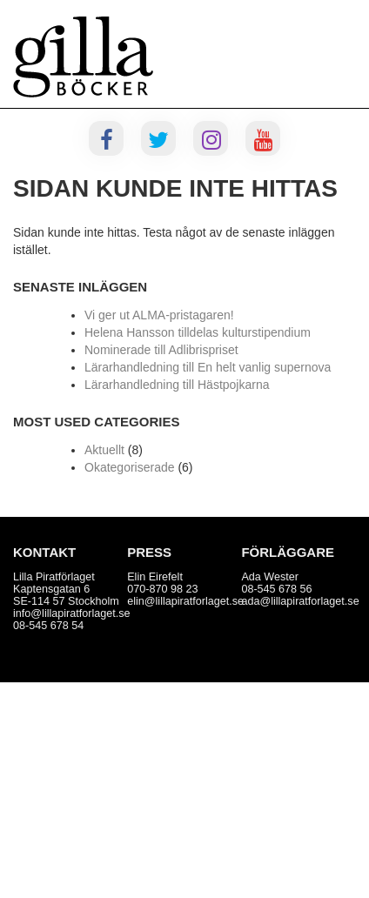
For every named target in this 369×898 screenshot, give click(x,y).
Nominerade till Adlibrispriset (161, 350)
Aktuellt (104, 450)
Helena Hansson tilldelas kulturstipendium (197, 332)
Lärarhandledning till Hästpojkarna (176, 385)
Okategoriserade (129, 467)
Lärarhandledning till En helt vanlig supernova (207, 367)
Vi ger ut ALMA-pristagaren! (159, 315)
